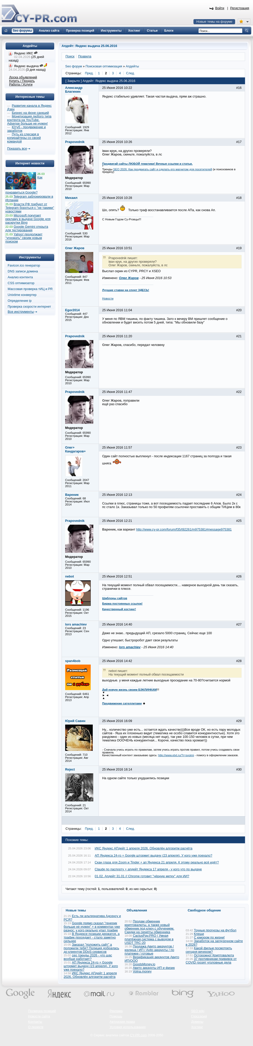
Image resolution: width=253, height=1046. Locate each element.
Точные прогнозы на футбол (215, 930)
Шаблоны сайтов (114, 598)
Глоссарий (199, 1016)
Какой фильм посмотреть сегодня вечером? (209, 950)
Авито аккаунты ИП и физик (154, 968)
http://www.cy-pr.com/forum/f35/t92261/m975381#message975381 (184, 529)
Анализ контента (20, 277)
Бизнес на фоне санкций (30, 113)
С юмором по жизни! (209, 937)
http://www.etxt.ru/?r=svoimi (176, 755)
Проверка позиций (42, 1011)
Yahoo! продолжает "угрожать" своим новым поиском (23, 238)
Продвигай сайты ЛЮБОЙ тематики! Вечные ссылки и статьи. (147, 163)
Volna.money (142, 971)
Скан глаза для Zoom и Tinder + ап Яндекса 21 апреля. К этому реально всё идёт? (157, 862)
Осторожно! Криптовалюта (214, 955)
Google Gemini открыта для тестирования (26, 228)
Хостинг (197, 1027)
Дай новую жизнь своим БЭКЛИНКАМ (129, 689)
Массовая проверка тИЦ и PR (30, 289)
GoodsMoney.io (144, 964)
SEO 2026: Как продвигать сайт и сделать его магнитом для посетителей (162, 169)
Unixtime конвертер (22, 295)
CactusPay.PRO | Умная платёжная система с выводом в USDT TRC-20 (149, 939)
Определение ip (20, 301)
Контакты (35, 1022)
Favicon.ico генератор (24, 265)
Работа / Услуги (20, 84)
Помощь (116, 1016)
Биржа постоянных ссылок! (122, 603)
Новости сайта (39, 1016)
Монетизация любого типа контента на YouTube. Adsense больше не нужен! (29, 120)
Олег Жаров (129, 278)
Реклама (116, 1011)
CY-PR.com (138, 1035)
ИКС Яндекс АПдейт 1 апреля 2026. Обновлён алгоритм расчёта (143, 848)
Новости (107, 298)
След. (130, 73)
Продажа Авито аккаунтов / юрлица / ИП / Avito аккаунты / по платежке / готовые (149, 950)
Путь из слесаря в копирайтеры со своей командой (24, 138)
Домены (197, 1022)
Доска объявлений (23, 77)
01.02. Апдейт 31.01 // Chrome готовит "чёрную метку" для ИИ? (142, 876)
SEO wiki (197, 1011)
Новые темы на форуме (214, 21)
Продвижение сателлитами (122, 703)
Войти (219, 8)
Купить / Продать (22, 81)
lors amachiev (130, 647)
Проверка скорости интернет (29, 306)
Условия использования (128, 1027)
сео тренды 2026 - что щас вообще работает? (88, 957)
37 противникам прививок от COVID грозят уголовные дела (211, 960)
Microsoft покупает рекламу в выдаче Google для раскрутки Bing (28, 219)
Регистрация (239, 8)
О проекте (35, 1027)
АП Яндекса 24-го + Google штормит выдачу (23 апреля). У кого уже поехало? (153, 855)
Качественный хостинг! (119, 609)
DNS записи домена (23, 271)
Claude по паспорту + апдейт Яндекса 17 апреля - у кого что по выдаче (148, 869)
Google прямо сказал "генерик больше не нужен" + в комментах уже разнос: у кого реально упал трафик (92, 926)
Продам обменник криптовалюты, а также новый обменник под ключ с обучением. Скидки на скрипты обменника (149, 927)
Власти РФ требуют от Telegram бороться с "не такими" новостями (29, 207)
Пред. (89, 73)
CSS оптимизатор (21, 283)
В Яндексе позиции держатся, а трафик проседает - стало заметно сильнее (92, 937)
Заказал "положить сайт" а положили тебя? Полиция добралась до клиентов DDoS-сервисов (91, 948)
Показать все (17, 148)
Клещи (199, 934)
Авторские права (122, 1022)
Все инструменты (21, 312)
